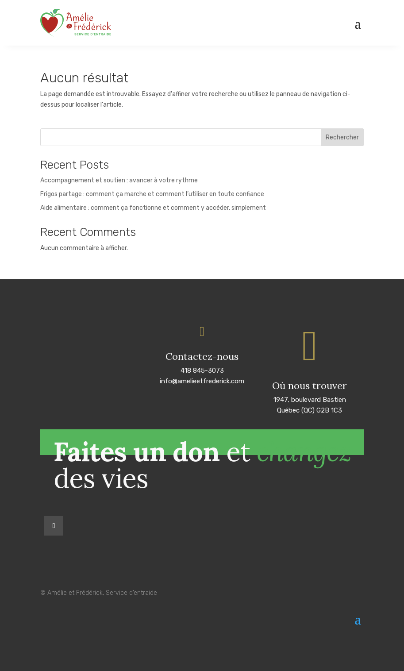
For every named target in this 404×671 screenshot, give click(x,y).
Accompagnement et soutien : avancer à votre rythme (119, 180)
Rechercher (342, 137)
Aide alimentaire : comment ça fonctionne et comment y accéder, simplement (153, 208)
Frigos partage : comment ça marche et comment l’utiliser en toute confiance (152, 194)
